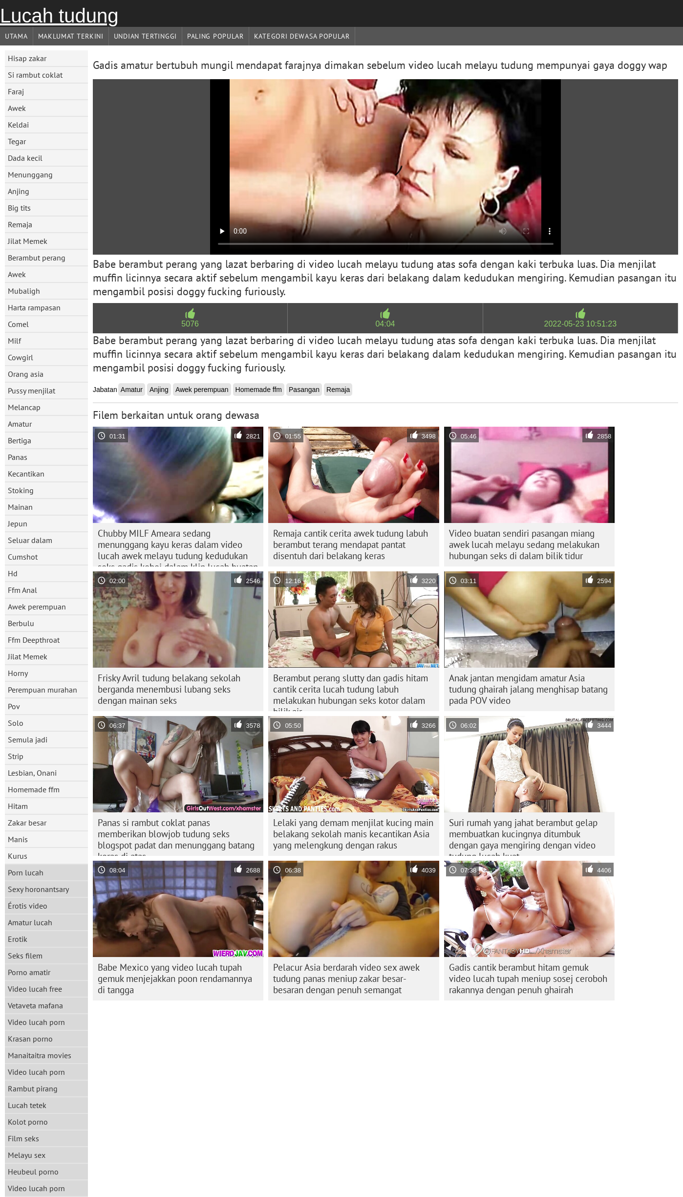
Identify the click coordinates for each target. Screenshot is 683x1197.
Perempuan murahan (42, 690)
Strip (15, 756)
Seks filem (25, 955)
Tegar (17, 141)
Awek (17, 108)
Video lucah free (35, 989)
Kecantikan (26, 474)
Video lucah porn (36, 1022)
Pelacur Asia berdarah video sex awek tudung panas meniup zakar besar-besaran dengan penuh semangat (346, 978)
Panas (17, 457)
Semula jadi (27, 739)
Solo (15, 723)
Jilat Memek (27, 241)
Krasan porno (30, 1039)
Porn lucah (25, 872)
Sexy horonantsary (38, 889)
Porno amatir (29, 972)
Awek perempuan (37, 606)
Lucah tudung (59, 15)
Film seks (23, 1138)
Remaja (20, 224)
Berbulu (21, 623)
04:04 (385, 324)
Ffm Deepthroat (34, 640)
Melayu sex (26, 1155)
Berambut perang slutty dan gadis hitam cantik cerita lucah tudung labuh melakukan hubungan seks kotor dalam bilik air (350, 691)
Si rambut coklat (35, 75)
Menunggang (30, 174)
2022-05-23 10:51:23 (580, 324)
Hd (13, 573)
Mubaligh (24, 291)
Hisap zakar (27, 58)
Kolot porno (28, 1122)
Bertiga (19, 440)
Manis (18, 839)
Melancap (24, 407)
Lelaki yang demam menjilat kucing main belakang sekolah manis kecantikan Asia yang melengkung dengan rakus (353, 834)
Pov (14, 706)
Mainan (20, 507)
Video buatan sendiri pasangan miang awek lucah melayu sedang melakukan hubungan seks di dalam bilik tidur (524, 544)
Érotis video (27, 906)
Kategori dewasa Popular (302, 36)
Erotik (17, 939)
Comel (18, 324)
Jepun (17, 523)
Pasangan (304, 389)
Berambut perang (36, 257)
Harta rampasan (34, 307)
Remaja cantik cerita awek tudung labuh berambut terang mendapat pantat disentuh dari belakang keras (350, 544)
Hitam (18, 806)
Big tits (19, 208)
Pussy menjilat (31, 390)
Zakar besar (27, 822)
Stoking (21, 490)
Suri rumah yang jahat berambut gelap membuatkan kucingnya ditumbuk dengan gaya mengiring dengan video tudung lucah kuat (523, 836)
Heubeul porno (33, 1171)
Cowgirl (20, 357)
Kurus (17, 856)
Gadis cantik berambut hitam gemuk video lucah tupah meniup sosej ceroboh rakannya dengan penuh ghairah (528, 978)
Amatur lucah (30, 922)
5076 (190, 324)
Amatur (20, 424)
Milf (14, 341)
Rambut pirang (33, 1088)
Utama (16, 36)
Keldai (18, 125)
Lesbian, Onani (32, 773)
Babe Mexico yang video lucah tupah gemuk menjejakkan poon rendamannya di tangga (175, 978)
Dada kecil (25, 158)
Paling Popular (215, 36)
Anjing (18, 191)
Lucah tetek (27, 1105)
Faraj (16, 91)
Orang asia (25, 374)
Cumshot (23, 557)
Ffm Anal (22, 590)
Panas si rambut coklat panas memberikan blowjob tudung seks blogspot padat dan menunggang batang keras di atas (176, 836)
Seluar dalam (30, 540)
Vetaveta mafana (35, 1005)
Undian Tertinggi (145, 36)
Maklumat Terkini (71, 36)
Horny (18, 673)
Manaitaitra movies (39, 1055)
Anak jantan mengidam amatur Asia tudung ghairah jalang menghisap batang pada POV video (528, 689)
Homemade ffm (34, 789)
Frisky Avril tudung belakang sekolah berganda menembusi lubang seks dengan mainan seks (169, 689)
